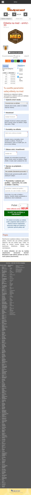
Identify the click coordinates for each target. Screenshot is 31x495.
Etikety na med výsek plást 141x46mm (4, 322)
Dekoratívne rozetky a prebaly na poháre (4, 454)
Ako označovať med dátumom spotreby (12, 309)
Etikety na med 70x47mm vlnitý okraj (4, 346)
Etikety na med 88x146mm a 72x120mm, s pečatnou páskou (4, 284)
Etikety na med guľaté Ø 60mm (4, 351)
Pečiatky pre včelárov (4, 458)
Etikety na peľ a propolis (4, 425)
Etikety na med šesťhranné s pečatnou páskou (4, 366)
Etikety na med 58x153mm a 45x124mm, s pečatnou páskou (4, 292)
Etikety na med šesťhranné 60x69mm (4, 376)
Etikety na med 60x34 (3, 407)
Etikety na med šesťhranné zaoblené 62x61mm (4, 371)
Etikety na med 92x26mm (4, 337)
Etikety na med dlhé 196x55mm (4, 411)
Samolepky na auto (4, 476)
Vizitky (3, 451)
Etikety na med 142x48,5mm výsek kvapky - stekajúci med (4, 327)
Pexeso (3, 464)
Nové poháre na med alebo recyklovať (12, 303)
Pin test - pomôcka (4, 470)
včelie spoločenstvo (12, 274)
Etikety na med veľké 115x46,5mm (4, 302)
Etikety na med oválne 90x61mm (4, 385)
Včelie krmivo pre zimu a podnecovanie (12, 313)
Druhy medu (11, 268)
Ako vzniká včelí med (12, 271)
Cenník (5, 66)
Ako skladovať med (12, 288)
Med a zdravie (11, 277)
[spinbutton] (23, 205)
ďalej (26, 56)
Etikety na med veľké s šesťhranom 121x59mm (4, 307)
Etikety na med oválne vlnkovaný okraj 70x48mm (4, 391)
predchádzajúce (7, 56)
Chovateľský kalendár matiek (4, 466)
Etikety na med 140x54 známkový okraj (4, 311)
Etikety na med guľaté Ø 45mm (4, 356)
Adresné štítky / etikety (4, 430)
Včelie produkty (11, 296)
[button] (27, 204)
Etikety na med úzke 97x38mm (4, 341)
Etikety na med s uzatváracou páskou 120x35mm (4, 396)
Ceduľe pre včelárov (4, 442)
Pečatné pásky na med (4, 400)
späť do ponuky (16, 56)
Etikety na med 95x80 (3, 404)
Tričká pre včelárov (4, 481)
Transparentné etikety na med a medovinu (5, 415)
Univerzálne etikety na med (4, 421)
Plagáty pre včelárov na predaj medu (4, 447)
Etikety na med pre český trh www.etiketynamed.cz (20, 266)
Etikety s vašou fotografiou (4, 434)
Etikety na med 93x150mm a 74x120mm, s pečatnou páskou (4, 277)
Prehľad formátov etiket (4, 472)
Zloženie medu (11, 281)
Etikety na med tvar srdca (3, 381)
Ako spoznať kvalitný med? (11, 284)
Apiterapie (12, 278)
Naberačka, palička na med (4, 478)
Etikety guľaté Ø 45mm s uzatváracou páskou (4, 360)
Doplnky (4, 484)
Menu (15, 2)
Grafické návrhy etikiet (4, 461)
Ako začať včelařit (11, 299)
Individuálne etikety (4, 437)
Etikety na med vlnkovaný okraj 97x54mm (4, 317)
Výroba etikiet (3, 486)
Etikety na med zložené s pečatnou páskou (4, 298)
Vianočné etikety (4, 428)
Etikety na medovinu (4, 419)
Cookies (23, 263)
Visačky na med (3, 440)
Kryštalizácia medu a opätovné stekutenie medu (12, 292)
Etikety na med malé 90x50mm (4, 334)
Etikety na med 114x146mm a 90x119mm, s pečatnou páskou (4, 269)
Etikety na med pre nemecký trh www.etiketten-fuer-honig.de (19, 270)
